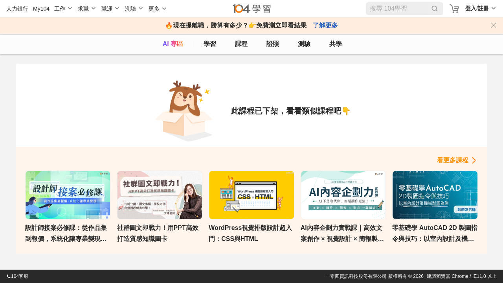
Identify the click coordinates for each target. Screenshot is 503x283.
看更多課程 (452, 160)
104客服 (17, 276)
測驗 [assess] (304, 43)
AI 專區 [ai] (173, 43)
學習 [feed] (210, 43)
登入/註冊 (477, 8)
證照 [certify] (272, 43)
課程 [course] (241, 43)
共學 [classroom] (335, 43)
